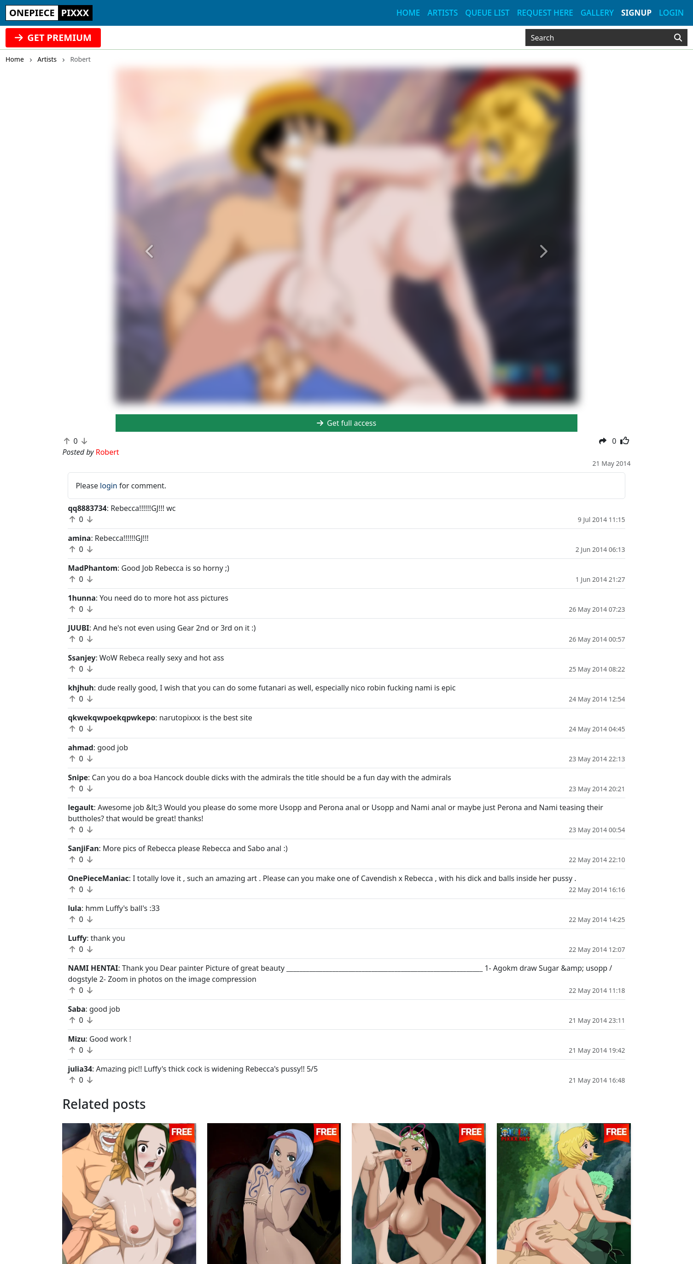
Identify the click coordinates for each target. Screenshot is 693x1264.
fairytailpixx (40, 1229)
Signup (636, 12)
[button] (150, 251)
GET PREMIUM (53, 37)
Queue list (487, 12)
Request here (545, 12)
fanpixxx (208, 1196)
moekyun (209, 1207)
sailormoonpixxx (222, 1185)
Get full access (346, 423)
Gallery (597, 12)
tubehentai (212, 1218)
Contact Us (385, 1185)
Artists (442, 12)
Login (671, 12)
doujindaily (39, 1196)
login (108, 486)
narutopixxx (41, 1207)
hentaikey (37, 1185)
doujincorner (215, 1229)
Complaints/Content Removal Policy (428, 1196)
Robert (76, 1140)
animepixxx (40, 1218)
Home (408, 12)
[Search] (678, 37)
